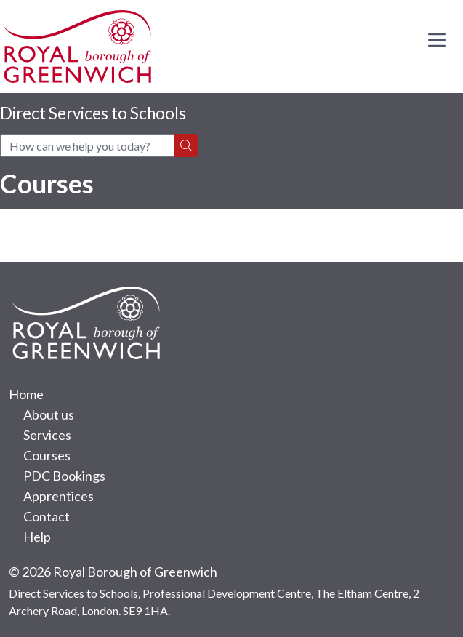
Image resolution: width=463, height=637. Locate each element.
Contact (46, 516)
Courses (47, 455)
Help (37, 537)
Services (47, 435)
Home (26, 394)
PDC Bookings (64, 476)
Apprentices (58, 496)
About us (48, 414)
